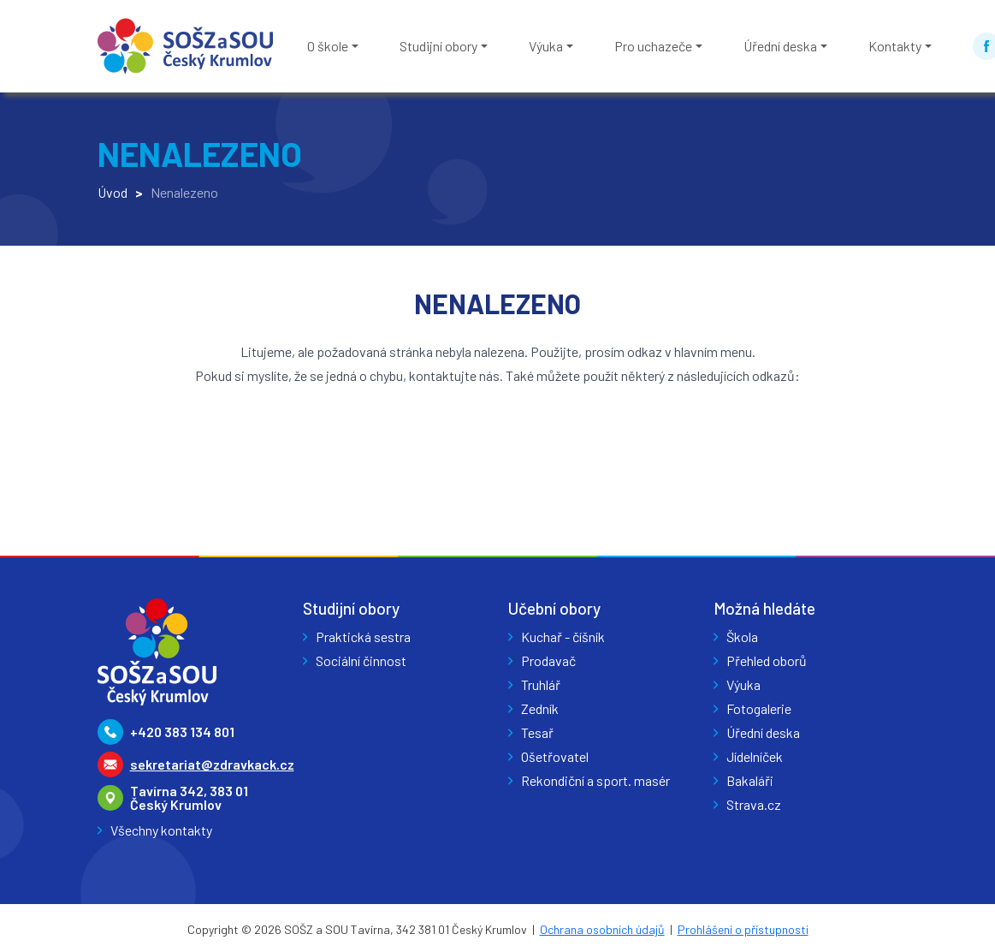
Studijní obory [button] (438, 46)
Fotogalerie (758, 708)
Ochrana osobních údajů (602, 929)
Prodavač (548, 660)
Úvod (112, 192)
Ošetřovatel (555, 756)
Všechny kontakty (161, 830)
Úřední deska (763, 732)
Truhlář (540, 684)
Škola (742, 636)
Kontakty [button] (894, 46)
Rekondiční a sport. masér (595, 780)
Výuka (743, 684)
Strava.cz (753, 804)
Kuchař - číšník (563, 636)
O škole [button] (327, 46)
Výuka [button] (546, 46)
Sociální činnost (361, 660)
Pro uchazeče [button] (653, 46)
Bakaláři (749, 780)
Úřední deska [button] (780, 46)
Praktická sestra (363, 636)
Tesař (537, 732)
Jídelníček (754, 756)
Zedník (540, 708)
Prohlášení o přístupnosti (743, 929)
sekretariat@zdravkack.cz (212, 764)
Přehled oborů (766, 660)
